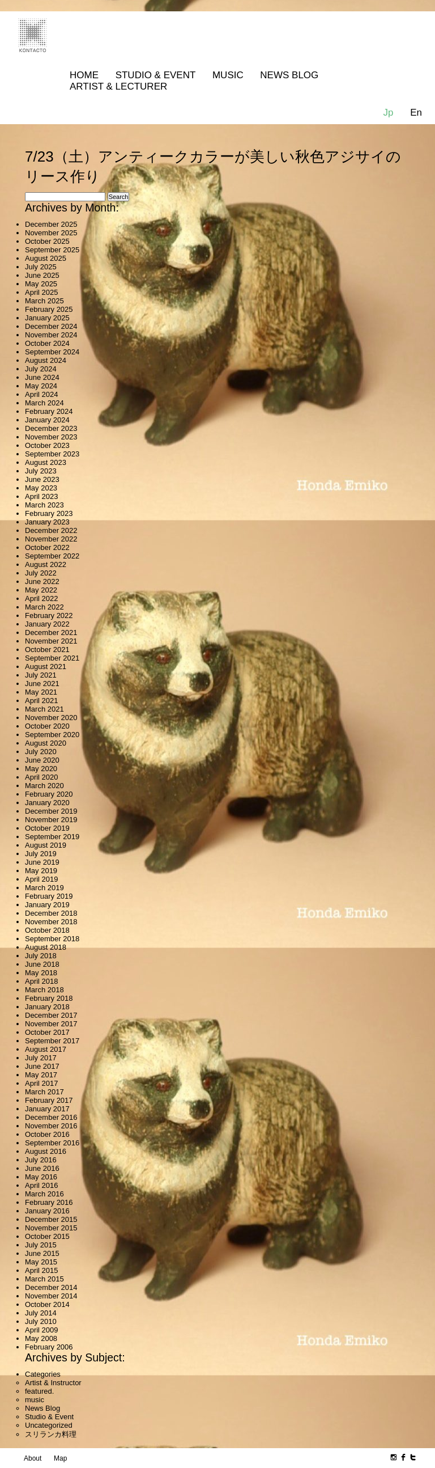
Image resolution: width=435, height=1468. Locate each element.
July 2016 (41, 1160)
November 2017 (51, 1023)
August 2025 (45, 258)
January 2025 (47, 318)
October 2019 (47, 828)
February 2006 (49, 1347)
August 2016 (45, 1151)
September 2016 (52, 1143)
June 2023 (42, 479)
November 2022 (51, 539)
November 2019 (51, 819)
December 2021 (51, 632)
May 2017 (41, 1075)
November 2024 (51, 335)
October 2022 (47, 547)
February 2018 (49, 998)
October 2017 (47, 1032)
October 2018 (47, 930)
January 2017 (47, 1109)
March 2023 (44, 505)
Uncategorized (48, 1425)
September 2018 (52, 938)
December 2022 (51, 530)
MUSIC (228, 75)
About (32, 1458)
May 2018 (41, 972)
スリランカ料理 (50, 1434)
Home (84, 75)
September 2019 (52, 836)
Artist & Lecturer (118, 86)
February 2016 (49, 1202)
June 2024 (42, 377)
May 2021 (41, 692)
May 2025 (41, 284)
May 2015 (41, 1262)
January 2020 (47, 802)
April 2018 (41, 981)
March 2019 (44, 887)
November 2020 (51, 717)
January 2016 (47, 1211)
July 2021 (41, 675)
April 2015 (41, 1270)
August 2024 (45, 360)
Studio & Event (156, 75)
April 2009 (41, 1330)
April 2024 (41, 394)
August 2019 (45, 845)
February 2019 (49, 896)
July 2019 (41, 853)
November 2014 (51, 1296)
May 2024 (41, 386)
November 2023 (51, 437)
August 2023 (45, 462)
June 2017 (42, 1066)
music (34, 1399)
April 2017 (41, 1083)
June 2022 (42, 581)
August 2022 (45, 564)
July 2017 (41, 1058)
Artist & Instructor (53, 1382)
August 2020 (45, 743)
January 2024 (47, 420)
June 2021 (42, 683)
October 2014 (47, 1304)
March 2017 (44, 1092)
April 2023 (41, 496)
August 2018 (45, 947)
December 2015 (51, 1219)
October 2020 (47, 726)
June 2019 (42, 862)
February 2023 (49, 513)
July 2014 (41, 1313)
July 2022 (41, 573)
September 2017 (52, 1041)
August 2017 (45, 1049)
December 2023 (51, 428)
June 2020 (42, 760)
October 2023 (47, 445)
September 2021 (52, 658)
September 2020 (52, 734)
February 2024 (49, 411)
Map (60, 1458)
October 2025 (47, 241)
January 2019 (47, 904)
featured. (39, 1391)
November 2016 (51, 1126)
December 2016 (51, 1117)
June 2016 (42, 1168)
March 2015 (44, 1279)
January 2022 (47, 624)
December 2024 (51, 326)
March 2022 (44, 607)
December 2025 (51, 224)
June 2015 (42, 1253)
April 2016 (41, 1185)
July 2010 (41, 1321)
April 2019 (41, 879)
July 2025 (41, 267)
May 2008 (41, 1338)
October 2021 (47, 649)
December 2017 (51, 1015)
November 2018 (51, 921)
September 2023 (52, 454)
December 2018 (51, 913)
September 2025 (52, 250)
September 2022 (52, 556)
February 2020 (49, 794)
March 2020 (44, 785)
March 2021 (44, 709)
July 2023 (41, 471)
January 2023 (47, 522)
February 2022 (49, 615)
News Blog (289, 75)
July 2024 (41, 369)
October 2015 (47, 1236)
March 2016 (44, 1194)
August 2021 (45, 666)
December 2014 (51, 1287)
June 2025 (42, 275)
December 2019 (51, 811)
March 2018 (44, 989)
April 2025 (41, 292)
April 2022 (41, 598)
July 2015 (41, 1245)
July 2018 (41, 955)
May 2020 (41, 768)
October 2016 (47, 1134)
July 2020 (41, 751)
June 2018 (42, 964)
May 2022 (41, 590)
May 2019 (41, 870)
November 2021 (51, 641)
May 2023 (41, 488)
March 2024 (44, 403)
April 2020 (41, 777)
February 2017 (49, 1100)
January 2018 (47, 1006)
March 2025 (44, 301)
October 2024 (47, 343)
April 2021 (41, 700)
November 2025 (51, 233)
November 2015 (51, 1228)
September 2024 (52, 352)
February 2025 (49, 309)
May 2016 (41, 1177)
